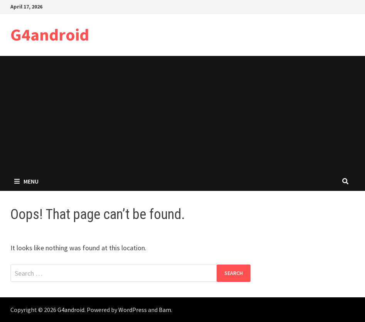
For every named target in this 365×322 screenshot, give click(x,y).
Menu (26, 181)
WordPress (132, 310)
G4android (49, 34)
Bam (165, 310)
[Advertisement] (182, 114)
